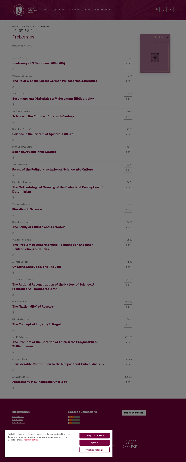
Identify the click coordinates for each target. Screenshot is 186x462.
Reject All (94, 443)
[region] (58, 443)
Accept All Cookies (94, 436)
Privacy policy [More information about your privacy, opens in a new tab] (31, 440)
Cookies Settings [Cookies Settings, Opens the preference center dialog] (94, 450)
